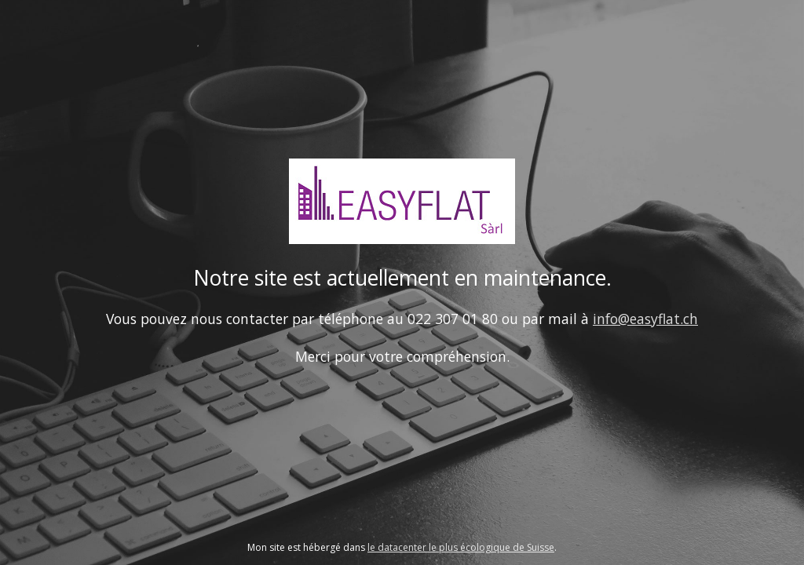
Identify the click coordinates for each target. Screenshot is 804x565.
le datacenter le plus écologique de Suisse (460, 547)
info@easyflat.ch (645, 318)
